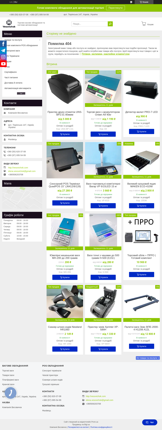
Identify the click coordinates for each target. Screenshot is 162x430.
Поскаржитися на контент (78, 427)
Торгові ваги (8, 370)
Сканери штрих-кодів (52, 380)
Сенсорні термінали (51, 370)
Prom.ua (94, 422)
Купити (66, 134)
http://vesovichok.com (18, 167)
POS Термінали (11, 56)
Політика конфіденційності (101, 427)
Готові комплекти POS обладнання (21, 45)
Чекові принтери (50, 375)
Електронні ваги (12, 50)
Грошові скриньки (50, 384)
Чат (150, 422)
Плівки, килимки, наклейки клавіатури (105, 54)
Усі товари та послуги (146, 358)
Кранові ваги (8, 384)
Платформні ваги (10, 380)
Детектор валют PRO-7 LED (141, 112)
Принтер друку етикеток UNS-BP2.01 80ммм (65, 113)
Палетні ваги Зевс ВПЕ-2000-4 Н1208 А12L (141, 328)
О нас (7, 67)
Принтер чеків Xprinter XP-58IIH (103, 328)
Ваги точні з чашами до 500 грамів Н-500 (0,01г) (103, 256)
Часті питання (11, 77)
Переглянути (115, 8)
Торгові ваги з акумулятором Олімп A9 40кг (103, 113)
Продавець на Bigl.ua (81, 425)
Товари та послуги (13, 40)
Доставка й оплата (13, 83)
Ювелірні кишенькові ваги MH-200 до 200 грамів (65, 256)
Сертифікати (10, 72)
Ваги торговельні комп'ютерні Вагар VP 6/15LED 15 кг (103, 185)
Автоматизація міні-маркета (17, 88)
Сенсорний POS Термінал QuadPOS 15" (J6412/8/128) (65, 185)
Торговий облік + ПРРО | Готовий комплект (141, 256)
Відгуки (7, 61)
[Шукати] (110, 23)
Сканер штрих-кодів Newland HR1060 (65, 328)
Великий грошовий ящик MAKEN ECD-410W (141, 185)
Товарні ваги (8, 375)
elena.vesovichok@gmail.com (21, 171)
